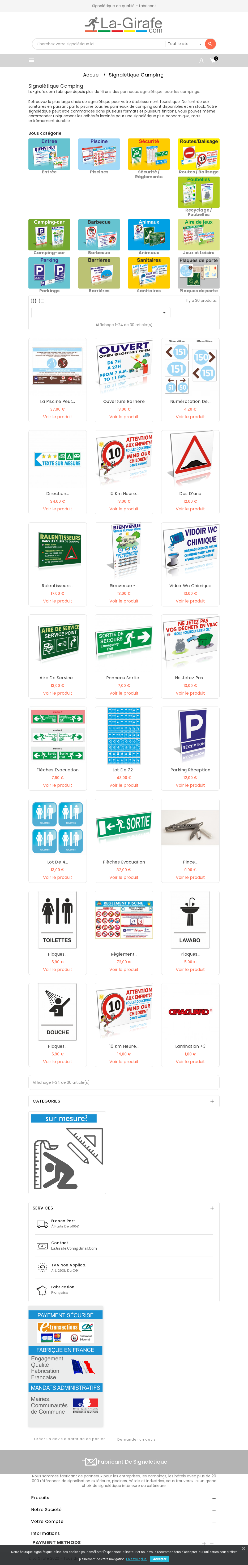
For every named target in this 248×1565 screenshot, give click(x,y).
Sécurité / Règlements (149, 174)
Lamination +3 (190, 1046)
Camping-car (49, 253)
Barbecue (99, 253)
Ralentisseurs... (57, 586)
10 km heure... (124, 494)
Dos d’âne (190, 494)
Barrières (99, 291)
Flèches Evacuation (57, 770)
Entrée (49, 172)
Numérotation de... (190, 401)
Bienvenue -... (124, 586)
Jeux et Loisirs (198, 253)
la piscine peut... (57, 401)
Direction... (57, 494)
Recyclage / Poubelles (198, 212)
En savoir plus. (136, 1559)
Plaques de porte (198, 291)
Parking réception (190, 770)
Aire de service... (57, 678)
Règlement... (124, 954)
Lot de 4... (57, 862)
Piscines (99, 172)
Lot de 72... (124, 770)
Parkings (49, 291)
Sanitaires (149, 291)
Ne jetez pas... (190, 678)
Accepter (159, 1559)
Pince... (190, 862)
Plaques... (57, 954)
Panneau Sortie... (124, 678)
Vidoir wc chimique (190, 586)
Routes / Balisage (199, 172)
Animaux (149, 253)
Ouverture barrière (124, 401)
